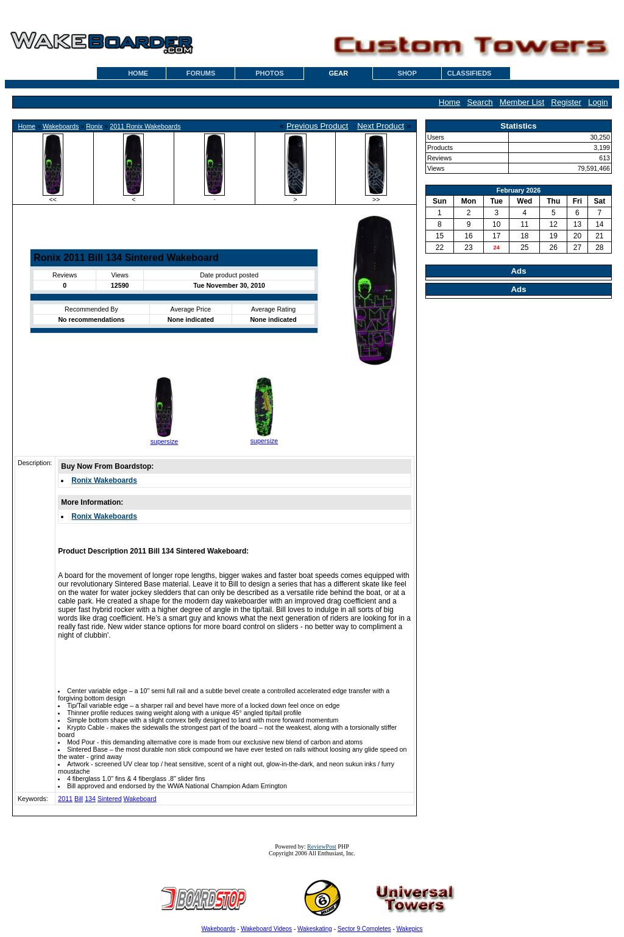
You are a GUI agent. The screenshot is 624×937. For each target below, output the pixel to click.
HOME (138, 73)
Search (480, 102)
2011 (65, 798)
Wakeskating (314, 928)
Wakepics (410, 928)
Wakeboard (140, 798)
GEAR (338, 73)
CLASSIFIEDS (469, 73)
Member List (522, 102)
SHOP (407, 73)
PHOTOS (269, 73)
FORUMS (201, 73)
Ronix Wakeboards (104, 480)
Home (450, 102)
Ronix (94, 126)
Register (566, 102)
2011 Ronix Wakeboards (145, 126)
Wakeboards (61, 126)
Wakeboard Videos (266, 928)
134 (90, 798)
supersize (165, 441)
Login (598, 102)
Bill (78, 798)
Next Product (380, 125)
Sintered (110, 798)
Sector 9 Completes (364, 928)
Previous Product (317, 125)
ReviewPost (321, 846)
